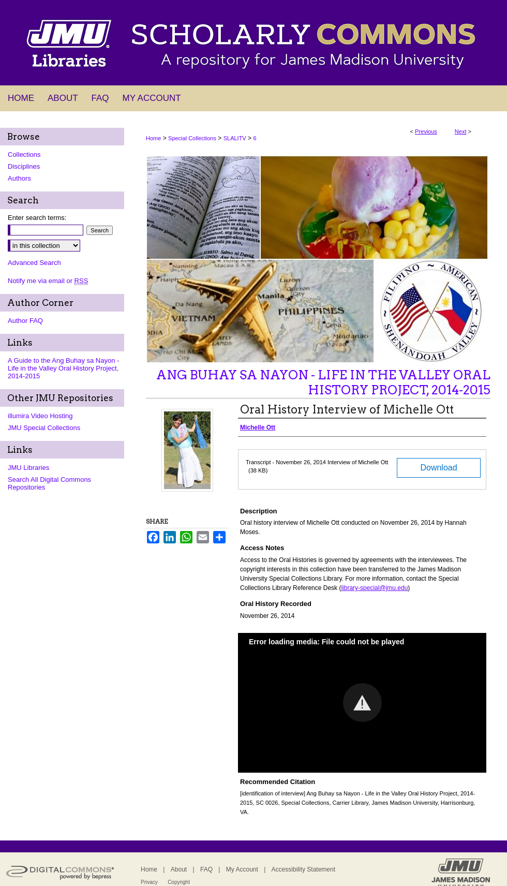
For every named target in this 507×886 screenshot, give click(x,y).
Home (153, 138)
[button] (362, 702)
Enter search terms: (37, 218)
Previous (426, 131)
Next (461, 131)
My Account (242, 869)
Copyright (179, 882)
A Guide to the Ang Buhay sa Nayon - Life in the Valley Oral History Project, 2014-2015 (63, 368)
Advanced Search (34, 263)
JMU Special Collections (44, 428)
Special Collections (192, 138)
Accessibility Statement (303, 869)
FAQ (206, 869)
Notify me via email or (48, 281)
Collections (24, 154)
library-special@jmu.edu (374, 588)
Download (438, 467)
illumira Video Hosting (40, 416)
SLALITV (234, 138)
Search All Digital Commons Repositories (49, 483)
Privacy (149, 882)
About (179, 869)
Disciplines (24, 166)
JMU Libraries (28, 467)
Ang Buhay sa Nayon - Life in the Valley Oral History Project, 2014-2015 (323, 382)
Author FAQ (25, 320)
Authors (19, 178)
